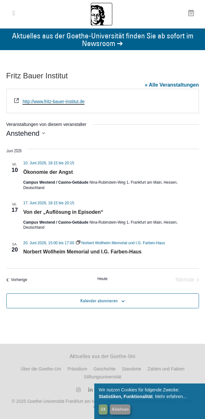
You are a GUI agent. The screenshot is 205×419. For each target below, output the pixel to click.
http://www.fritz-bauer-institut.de (53, 101)
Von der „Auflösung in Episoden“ (63, 212)
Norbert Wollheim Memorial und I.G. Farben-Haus (82, 251)
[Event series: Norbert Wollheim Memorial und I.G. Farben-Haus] (120, 243)
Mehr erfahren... (171, 396)
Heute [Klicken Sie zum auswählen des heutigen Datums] (102, 279)
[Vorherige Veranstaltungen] (16, 279)
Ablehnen (120, 409)
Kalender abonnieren (99, 301)
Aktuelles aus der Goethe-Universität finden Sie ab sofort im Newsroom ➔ (102, 39)
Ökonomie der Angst (48, 172)
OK (103, 409)
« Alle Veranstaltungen (172, 85)
